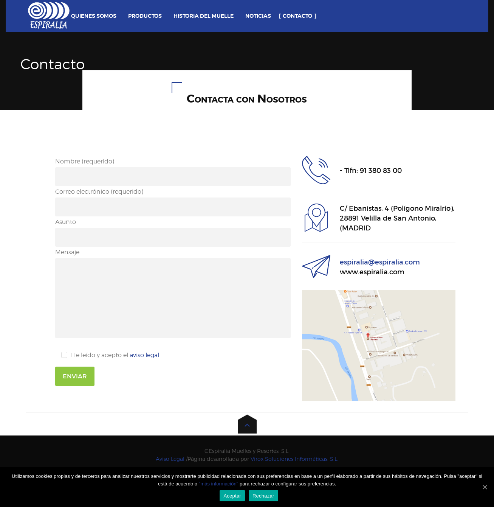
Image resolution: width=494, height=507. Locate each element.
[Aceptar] (484, 487)
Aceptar (232, 496)
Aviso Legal (170, 459)
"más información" (219, 484)
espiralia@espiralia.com (380, 262)
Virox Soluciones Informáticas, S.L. (294, 459)
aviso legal (144, 355)
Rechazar (263, 496)
